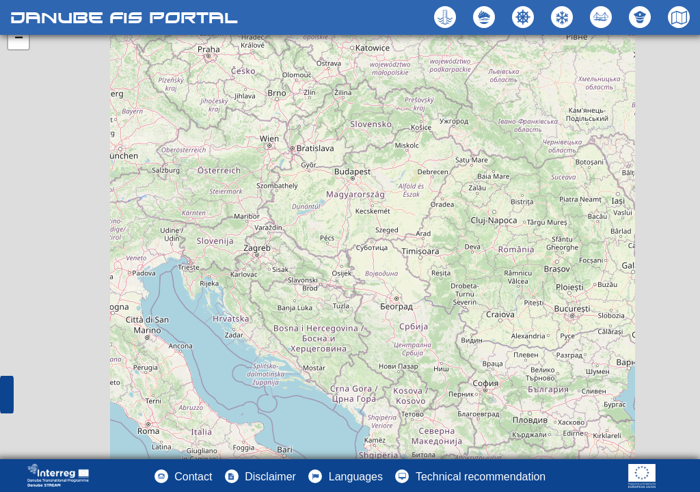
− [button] (18, 39)
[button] (602, 17)
